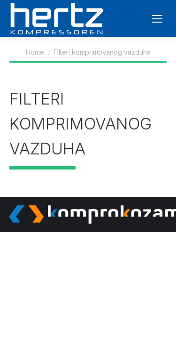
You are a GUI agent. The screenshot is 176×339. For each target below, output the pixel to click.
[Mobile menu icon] (157, 18)
